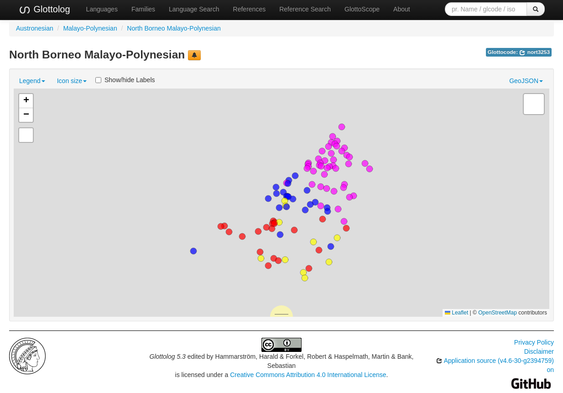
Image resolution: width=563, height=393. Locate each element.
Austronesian (34, 28)
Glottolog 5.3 (168, 356)
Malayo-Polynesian (90, 28)
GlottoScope (362, 9)
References (249, 9)
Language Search (194, 9)
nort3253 (534, 52)
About (401, 9)
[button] (220, 226)
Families (143, 9)
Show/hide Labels (125, 80)
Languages (102, 9)
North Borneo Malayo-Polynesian (173, 28)
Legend (32, 80)
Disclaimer (539, 351)
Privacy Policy (534, 342)
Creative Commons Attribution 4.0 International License (308, 374)
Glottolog (44, 9)
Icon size (72, 80)
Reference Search (305, 9)
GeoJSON (526, 80)
